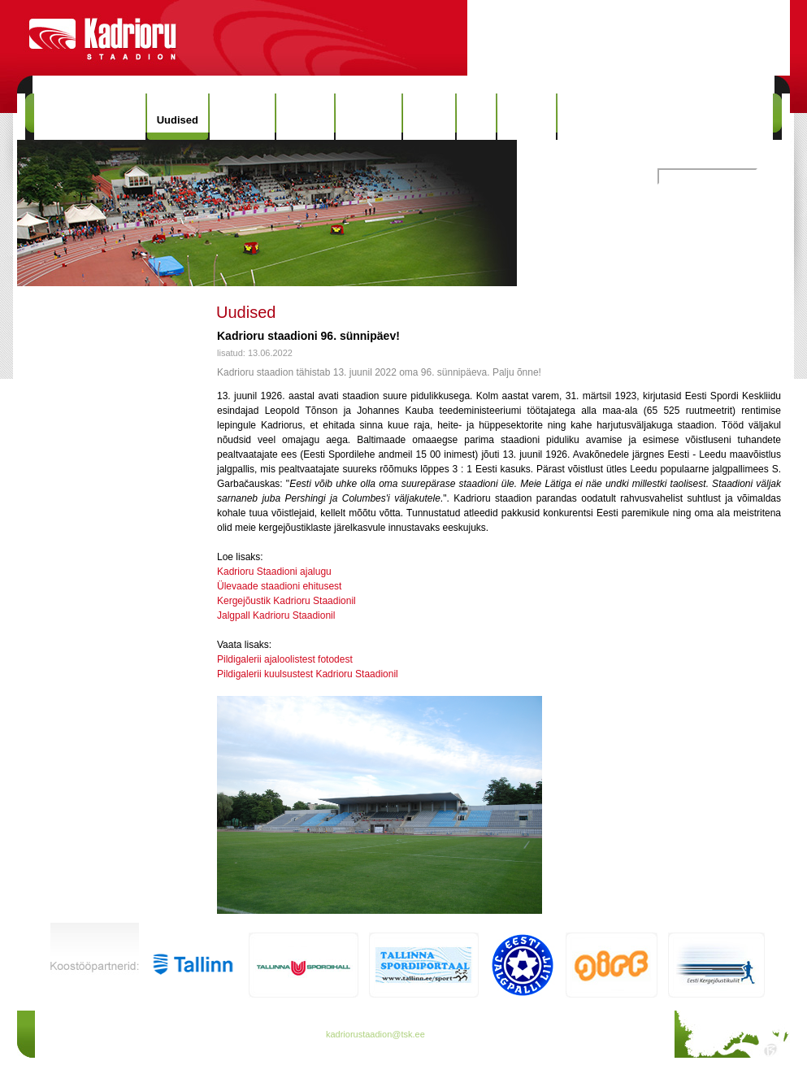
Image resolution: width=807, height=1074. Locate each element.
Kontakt (526, 117)
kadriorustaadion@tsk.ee (375, 1034)
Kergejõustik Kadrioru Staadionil (286, 601)
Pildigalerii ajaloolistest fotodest (285, 659)
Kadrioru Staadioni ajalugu (274, 571)
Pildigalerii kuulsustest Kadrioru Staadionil (307, 674)
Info (476, 117)
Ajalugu (305, 117)
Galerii (429, 117)
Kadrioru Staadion (90, 117)
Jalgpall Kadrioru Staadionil (276, 615)
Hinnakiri (242, 117)
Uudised (177, 120)
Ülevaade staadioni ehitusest (279, 586)
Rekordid (368, 117)
